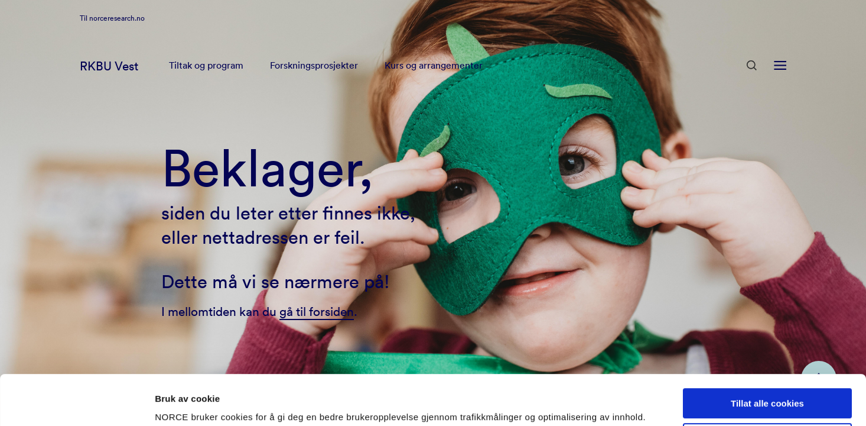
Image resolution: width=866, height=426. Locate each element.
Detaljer (171, 403)
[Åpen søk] (752, 81)
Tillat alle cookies (767, 356)
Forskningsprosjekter (314, 82)
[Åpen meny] (780, 81)
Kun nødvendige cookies (767, 391)
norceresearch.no (117, 33)
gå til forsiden (316, 311)
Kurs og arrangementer (434, 82)
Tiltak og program (206, 82)
